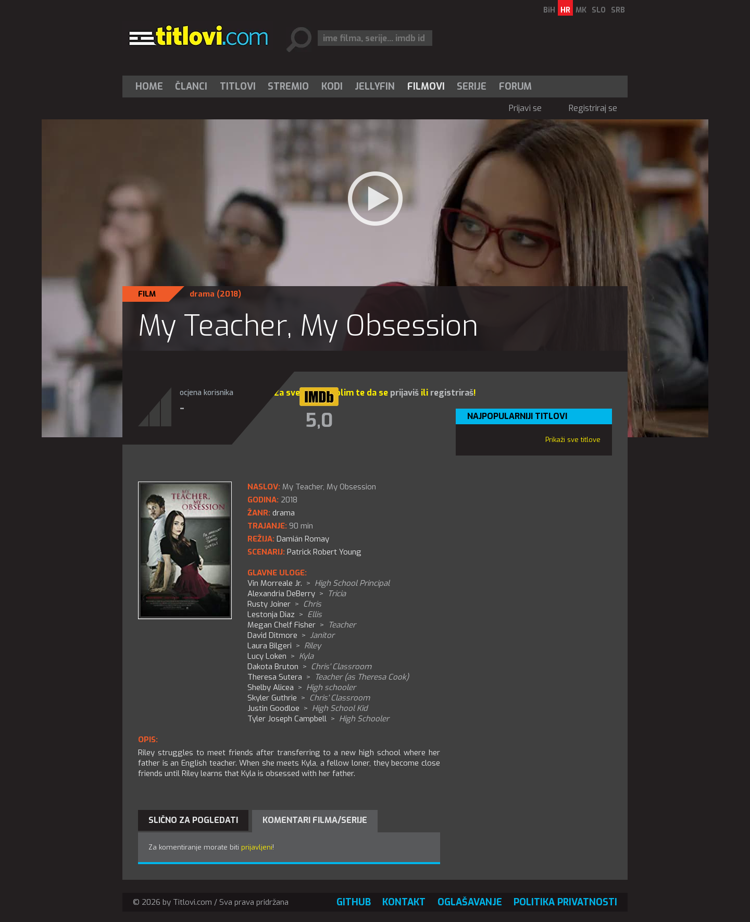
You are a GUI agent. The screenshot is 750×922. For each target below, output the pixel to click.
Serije (471, 86)
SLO (599, 10)
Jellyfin (375, 86)
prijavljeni (256, 847)
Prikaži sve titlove (573, 439)
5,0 (319, 420)
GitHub (353, 902)
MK (581, 10)
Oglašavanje (470, 902)
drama (202, 294)
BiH (549, 10)
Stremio (288, 86)
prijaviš (404, 392)
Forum (515, 86)
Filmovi (426, 86)
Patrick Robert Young (324, 552)
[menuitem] (151, 86)
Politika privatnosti (565, 902)
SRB (618, 10)
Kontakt (404, 902)
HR (565, 10)
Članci (191, 86)
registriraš (451, 392)
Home (149, 86)
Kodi (332, 86)
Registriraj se (593, 108)
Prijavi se (525, 108)
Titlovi (238, 86)
